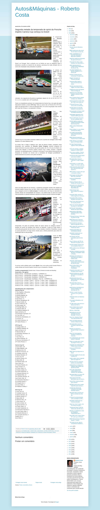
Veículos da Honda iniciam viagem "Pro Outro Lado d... (77, 87)
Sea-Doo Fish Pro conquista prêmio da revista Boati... (76, 362)
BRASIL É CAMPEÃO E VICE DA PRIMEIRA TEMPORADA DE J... (77, 412)
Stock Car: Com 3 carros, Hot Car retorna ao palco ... (77, 405)
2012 (70, 452)
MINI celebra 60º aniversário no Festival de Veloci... (77, 227)
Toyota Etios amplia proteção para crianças (76, 382)
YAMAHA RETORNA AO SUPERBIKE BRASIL (75, 230)
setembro (72, 41)
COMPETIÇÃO (33, 430)
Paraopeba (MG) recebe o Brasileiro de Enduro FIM (76, 198)
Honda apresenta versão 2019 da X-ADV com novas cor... (77, 101)
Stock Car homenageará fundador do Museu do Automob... (76, 335)
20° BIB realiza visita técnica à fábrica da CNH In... (77, 304)
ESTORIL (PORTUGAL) (49, 430)
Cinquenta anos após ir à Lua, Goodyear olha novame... (77, 271)
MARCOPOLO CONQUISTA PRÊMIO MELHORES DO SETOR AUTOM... (76, 366)
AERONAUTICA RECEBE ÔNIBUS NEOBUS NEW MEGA (76, 94)
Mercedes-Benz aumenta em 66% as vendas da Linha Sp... (76, 394)
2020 (70, 30)
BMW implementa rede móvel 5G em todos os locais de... (77, 51)
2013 (70, 449)
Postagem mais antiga (56, 482)
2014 (70, 447)
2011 (70, 454)
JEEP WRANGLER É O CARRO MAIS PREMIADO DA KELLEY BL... (77, 67)
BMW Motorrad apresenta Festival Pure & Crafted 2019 (77, 138)
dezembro (72, 34)
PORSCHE (18, 432)
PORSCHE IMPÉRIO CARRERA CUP (29, 432)
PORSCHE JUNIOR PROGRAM (45, 432)
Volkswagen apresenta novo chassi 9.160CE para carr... (77, 115)
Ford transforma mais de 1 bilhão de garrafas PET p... (77, 223)
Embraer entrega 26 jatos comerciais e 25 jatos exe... (77, 75)
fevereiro (72, 434)
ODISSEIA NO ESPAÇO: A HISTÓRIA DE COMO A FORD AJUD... (76, 257)
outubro (72, 39)
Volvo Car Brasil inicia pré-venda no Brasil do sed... (76, 321)
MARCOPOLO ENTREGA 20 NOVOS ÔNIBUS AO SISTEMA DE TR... (76, 289)
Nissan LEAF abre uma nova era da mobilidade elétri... (76, 118)
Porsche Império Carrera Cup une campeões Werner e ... (77, 245)
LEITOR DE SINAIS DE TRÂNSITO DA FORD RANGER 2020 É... (75, 389)
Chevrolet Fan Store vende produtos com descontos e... (77, 62)
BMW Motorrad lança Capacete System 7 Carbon (77, 419)
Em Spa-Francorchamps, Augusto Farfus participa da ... (77, 145)
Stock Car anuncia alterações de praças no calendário (77, 205)
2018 (70, 439)
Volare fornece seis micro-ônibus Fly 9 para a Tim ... (76, 191)
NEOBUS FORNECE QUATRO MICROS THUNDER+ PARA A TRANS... (77, 253)
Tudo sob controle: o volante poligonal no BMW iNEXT (76, 149)
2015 (70, 445)
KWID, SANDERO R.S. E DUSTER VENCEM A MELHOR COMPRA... (76, 55)
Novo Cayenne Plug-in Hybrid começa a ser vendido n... (77, 98)
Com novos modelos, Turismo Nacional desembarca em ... (77, 153)
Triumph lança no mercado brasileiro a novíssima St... (77, 108)
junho (71, 426)
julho (71, 45)
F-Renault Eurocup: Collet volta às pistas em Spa (77, 217)
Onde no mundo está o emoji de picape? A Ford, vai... (76, 342)
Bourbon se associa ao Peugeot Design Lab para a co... (77, 330)
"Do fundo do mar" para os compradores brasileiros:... (77, 423)
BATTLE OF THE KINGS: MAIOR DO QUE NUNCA (76, 209)
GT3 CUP (57, 430)
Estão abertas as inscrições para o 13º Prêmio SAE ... (76, 141)
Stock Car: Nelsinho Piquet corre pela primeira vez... (76, 318)
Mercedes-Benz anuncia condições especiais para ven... (76, 325)
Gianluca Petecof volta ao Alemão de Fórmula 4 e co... (77, 182)
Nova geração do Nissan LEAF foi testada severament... (77, 112)
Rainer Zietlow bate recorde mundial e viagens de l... (76, 307)
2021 (70, 28)
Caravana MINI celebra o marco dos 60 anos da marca (76, 83)
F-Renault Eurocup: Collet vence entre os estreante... (77, 105)
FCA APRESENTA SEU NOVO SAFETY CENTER (77, 338)
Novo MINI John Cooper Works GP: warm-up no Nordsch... (77, 416)
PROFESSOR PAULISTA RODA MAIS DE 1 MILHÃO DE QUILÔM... (77, 279)
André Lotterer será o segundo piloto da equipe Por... (77, 359)
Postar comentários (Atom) (25, 485)
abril (71, 430)
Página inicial (39, 482)
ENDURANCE (40, 430)
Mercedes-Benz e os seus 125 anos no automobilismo (77, 375)
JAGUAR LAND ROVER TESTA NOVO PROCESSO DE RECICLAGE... (77, 262)
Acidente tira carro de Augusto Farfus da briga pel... (77, 90)
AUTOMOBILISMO (25, 430)
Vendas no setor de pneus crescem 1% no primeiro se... (76, 293)
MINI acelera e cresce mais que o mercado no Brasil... (77, 172)
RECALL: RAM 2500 (74, 310)
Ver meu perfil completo (72, 490)
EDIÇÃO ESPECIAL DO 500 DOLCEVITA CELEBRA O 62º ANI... (76, 275)
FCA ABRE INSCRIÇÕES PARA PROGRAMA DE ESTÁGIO (76, 134)
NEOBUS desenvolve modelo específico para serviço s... (77, 385)
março (71, 432)
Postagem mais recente (21, 482)
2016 (70, 443)
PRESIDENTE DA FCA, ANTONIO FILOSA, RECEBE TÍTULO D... (75, 314)
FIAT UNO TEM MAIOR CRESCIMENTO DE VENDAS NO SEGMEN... (76, 371)
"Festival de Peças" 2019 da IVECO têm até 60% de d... (77, 408)
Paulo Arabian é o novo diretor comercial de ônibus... (77, 130)
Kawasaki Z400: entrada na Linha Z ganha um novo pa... (77, 195)
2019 (70, 33)
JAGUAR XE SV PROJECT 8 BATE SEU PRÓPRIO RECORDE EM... (77, 186)
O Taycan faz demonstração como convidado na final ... (77, 398)
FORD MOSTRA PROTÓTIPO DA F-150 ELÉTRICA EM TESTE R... (77, 168)
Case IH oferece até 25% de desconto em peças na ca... (77, 242)
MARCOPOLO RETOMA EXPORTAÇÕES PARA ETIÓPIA (76, 213)
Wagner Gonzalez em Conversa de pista (75, 78)
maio (71, 428)
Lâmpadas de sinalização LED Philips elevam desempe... (77, 345)
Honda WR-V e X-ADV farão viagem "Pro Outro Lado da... (77, 164)
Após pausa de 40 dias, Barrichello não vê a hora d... (77, 378)
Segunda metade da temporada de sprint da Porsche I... (77, 59)
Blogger (57, 502)
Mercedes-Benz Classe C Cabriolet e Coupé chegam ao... (77, 160)
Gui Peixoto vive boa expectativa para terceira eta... (76, 238)
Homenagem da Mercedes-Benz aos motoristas (76, 176)
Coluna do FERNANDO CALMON (75, 179)
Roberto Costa (79, 460)
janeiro (71, 436)
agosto (71, 43)
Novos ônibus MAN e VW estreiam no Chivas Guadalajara (76, 267)
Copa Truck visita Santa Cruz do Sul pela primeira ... (76, 202)
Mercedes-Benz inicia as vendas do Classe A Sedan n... (77, 284)
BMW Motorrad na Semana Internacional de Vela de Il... (77, 220)
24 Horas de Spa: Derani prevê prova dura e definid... (77, 156)
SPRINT (54, 432)
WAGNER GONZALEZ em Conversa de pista (76, 234)
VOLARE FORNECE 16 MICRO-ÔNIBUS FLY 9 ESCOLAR (76, 71)
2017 (70, 441)
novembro (72, 37)
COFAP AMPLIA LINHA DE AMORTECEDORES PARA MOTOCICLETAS (77, 122)
